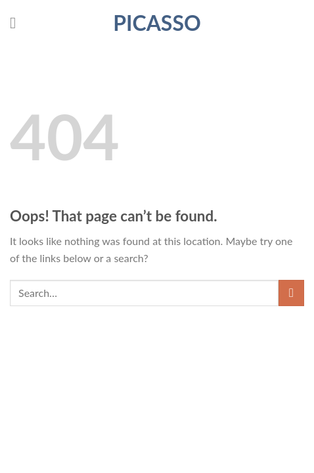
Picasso (157, 23)
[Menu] (18, 23)
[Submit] (291, 292)
